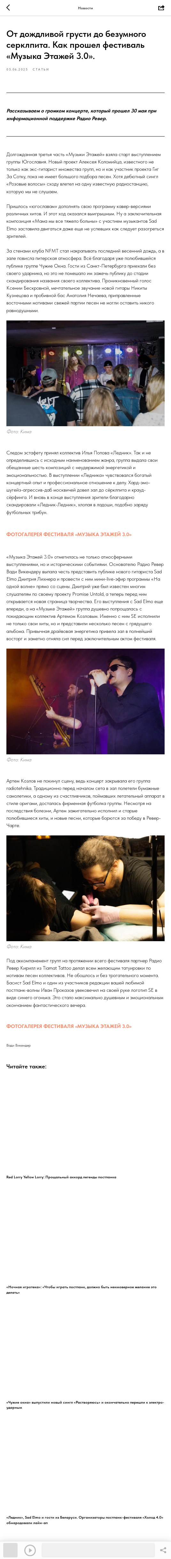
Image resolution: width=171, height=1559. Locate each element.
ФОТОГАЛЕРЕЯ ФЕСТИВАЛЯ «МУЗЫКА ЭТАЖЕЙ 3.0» (68, 534)
